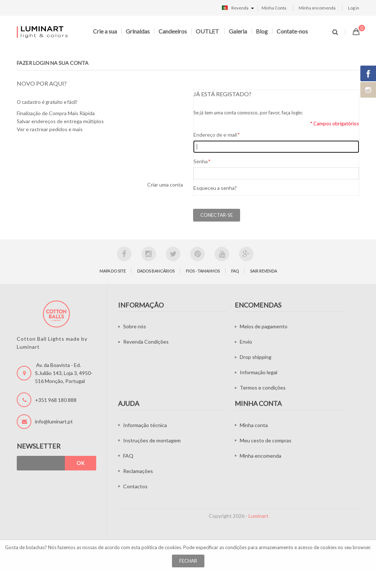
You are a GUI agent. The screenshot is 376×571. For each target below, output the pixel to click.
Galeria (238, 31)
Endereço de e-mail (215, 135)
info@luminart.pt (54, 421)
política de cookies (161, 547)
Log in (353, 8)
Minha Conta (274, 8)
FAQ (235, 271)
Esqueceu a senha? (215, 188)
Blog (262, 31)
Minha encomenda (317, 8)
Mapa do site (112, 271)
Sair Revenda (263, 271)
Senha (200, 161)
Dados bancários (156, 271)
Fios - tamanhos (203, 271)
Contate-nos (292, 31)
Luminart (258, 516)
